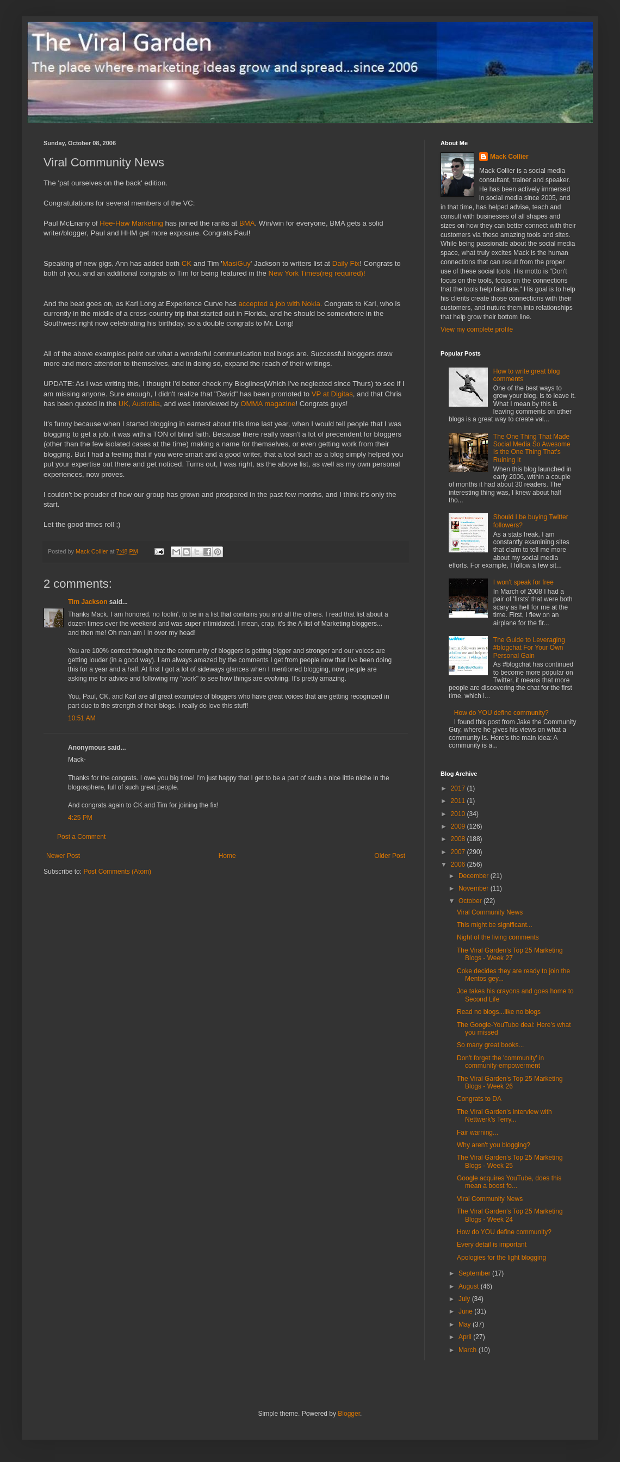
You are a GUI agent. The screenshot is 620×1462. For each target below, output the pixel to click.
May (465, 1324)
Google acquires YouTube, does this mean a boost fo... (509, 1182)
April (465, 1337)
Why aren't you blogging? (493, 1145)
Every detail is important (491, 1244)
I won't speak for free (523, 582)
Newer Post (63, 856)
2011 (459, 801)
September (475, 1273)
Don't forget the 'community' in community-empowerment (500, 1061)
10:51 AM (82, 718)
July (465, 1299)
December (474, 876)
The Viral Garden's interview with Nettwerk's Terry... (504, 1115)
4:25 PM (80, 818)
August (469, 1286)
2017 (459, 788)
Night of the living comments (498, 937)
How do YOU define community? (501, 713)
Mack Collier (509, 156)
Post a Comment (81, 837)
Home (227, 856)
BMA (247, 223)
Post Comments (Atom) (117, 871)
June (466, 1311)
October (470, 901)
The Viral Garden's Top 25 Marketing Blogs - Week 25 (510, 1161)
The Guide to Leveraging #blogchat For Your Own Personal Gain (529, 648)
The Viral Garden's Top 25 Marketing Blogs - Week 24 (510, 1215)
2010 (459, 814)
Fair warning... (477, 1132)
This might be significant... (494, 925)
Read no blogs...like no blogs (499, 1012)
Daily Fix (346, 263)
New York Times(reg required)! (316, 273)
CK (186, 263)
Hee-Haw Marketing (131, 223)
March (468, 1350)
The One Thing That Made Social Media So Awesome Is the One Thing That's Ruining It (532, 448)
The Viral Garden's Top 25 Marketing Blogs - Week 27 (510, 954)
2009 (459, 826)
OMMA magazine (267, 404)
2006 (459, 864)
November (474, 888)
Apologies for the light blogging (501, 1257)
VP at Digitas (332, 394)
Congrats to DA (479, 1099)
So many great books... (490, 1045)
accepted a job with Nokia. (281, 304)
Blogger (349, 1413)
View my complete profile (477, 329)
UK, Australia (139, 404)
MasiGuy (236, 263)
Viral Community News (490, 912)
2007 (459, 852)
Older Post (389, 856)
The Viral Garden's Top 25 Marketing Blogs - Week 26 (510, 1082)
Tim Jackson (87, 602)
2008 (459, 839)
